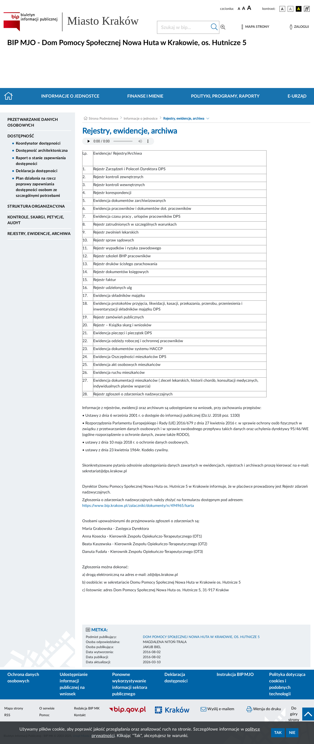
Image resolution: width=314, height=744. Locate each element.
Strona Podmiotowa (103, 118)
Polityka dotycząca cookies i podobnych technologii (287, 684)
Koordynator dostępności (38, 143)
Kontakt (80, 715)
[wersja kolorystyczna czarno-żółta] (298, 8)
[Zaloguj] (299, 26)
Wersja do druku (263, 709)
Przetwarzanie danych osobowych (32, 122)
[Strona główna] (10, 96)
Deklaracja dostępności (36, 171)
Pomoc (44, 715)
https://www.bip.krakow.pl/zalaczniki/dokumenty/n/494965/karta (138, 506)
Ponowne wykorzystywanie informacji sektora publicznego (129, 684)
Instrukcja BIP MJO (235, 675)
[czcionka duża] (254, 8)
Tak (278, 733)
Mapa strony (13, 708)
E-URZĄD (297, 96)
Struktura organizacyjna (36, 206)
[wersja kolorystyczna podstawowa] (282, 8)
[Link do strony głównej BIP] (77, 21)
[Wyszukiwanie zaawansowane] (223, 27)
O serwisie (46, 708)
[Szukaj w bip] (214, 27)
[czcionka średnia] (244, 9)
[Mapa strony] (255, 26)
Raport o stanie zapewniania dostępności (41, 161)
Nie (292, 733)
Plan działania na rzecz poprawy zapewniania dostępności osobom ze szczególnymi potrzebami (38, 187)
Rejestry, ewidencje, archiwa (38, 234)
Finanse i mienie (145, 96)
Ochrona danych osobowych (23, 678)
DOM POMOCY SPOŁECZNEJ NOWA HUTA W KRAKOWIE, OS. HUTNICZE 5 (201, 637)
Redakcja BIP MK (86, 708)
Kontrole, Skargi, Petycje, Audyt (35, 220)
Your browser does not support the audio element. (118, 141)
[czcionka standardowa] (239, 9)
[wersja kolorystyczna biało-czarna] (290, 8)
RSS (7, 715)
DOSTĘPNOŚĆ (20, 136)
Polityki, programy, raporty (225, 96)
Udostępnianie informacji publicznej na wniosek (74, 684)
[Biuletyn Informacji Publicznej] (127, 712)
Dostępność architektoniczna (42, 150)
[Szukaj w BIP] (183, 27)
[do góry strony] (299, 714)
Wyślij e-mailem (217, 709)
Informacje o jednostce (70, 96)
